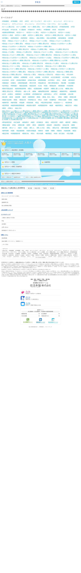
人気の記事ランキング (7, 210)
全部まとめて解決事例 (7, 192)
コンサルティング (5, 214)
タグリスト (17, 5)
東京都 (30, 188)
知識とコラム (4, 235)
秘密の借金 (4, 199)
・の (10, 196)
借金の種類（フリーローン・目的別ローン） (13, 241)
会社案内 (4, 224)
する (76, 2)
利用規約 (41, 326)
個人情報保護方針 (33, 326)
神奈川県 (37, 188)
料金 (3, 220)
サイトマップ (48, 326)
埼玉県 (52, 188)
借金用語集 (4, 238)
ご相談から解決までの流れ (8, 217)
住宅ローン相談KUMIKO (7, 5)
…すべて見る (5, 244)
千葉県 (45, 188)
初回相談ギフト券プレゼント (9, 230)
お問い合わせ (5, 227)
